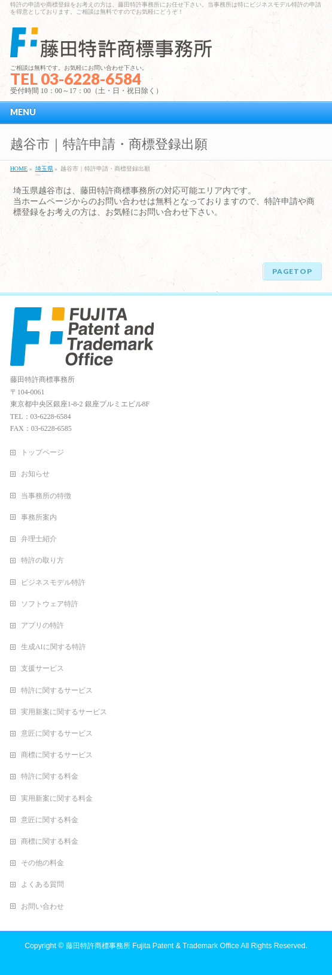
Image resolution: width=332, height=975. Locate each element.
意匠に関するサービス (57, 733)
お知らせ (35, 474)
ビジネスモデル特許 (53, 582)
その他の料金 (42, 863)
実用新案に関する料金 (57, 798)
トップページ (42, 452)
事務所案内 (39, 517)
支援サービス (42, 668)
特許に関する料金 (49, 776)
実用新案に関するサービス (64, 712)
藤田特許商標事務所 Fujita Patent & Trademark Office (152, 946)
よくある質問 (42, 884)
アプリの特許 (42, 625)
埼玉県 (44, 168)
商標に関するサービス (57, 755)
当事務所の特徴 (46, 496)
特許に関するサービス (57, 690)
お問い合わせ (42, 906)
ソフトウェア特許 (49, 604)
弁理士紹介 (39, 539)
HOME (19, 168)
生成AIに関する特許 (53, 647)
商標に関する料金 (49, 841)
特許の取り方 (42, 560)
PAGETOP (292, 271)
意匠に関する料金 (49, 820)
